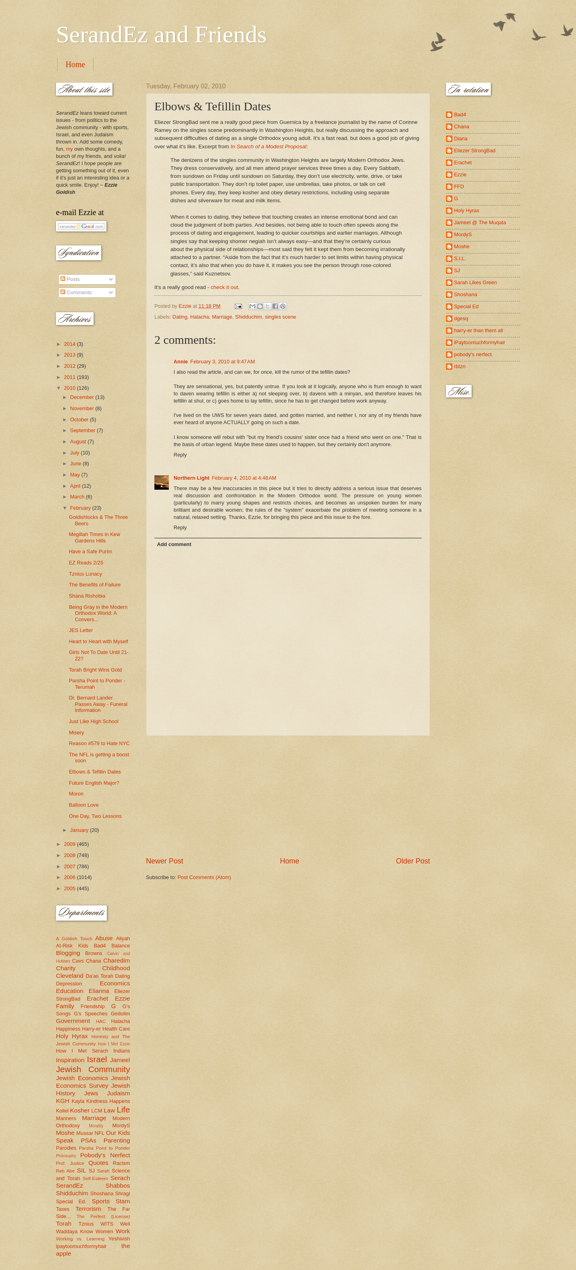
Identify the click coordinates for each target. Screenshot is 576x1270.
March (78, 497)
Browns (93, 953)
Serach (120, 1177)
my (69, 149)
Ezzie (122, 998)
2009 (70, 844)
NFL (99, 1133)
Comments (76, 292)
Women (104, 1231)
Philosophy (66, 1156)
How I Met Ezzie (114, 1044)
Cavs (78, 961)
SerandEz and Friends (161, 34)
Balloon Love (83, 805)
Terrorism (88, 1208)
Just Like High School (93, 721)
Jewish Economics (82, 1078)
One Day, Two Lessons (95, 816)
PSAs (88, 1140)
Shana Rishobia (87, 596)
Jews (91, 1093)
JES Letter (81, 630)
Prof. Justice (70, 1163)
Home (75, 64)
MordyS (121, 1125)
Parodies (66, 1148)
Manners (66, 1118)
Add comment (174, 544)
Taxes (63, 1209)
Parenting (117, 1140)
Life (123, 1109)
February (81, 508)
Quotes (98, 1162)
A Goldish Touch (74, 938)
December (82, 397)
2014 (70, 344)
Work (123, 1231)
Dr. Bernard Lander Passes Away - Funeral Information (98, 704)
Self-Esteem (95, 1178)
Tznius (86, 1224)
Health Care (116, 1029)
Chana (93, 961)
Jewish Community (93, 1069)
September (83, 430)
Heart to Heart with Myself (98, 641)
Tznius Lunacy (85, 574)
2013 (70, 355)
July (75, 453)
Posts (70, 279)
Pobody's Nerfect (105, 1155)
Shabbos (118, 1185)
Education (70, 990)
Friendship (93, 1006)
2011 (70, 377)
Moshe (65, 1132)
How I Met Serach (82, 1051)
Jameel (120, 1060)
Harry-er (91, 1029)
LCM (96, 1111)
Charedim (116, 960)
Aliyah (123, 938)
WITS (106, 1224)
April (76, 486)
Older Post (413, 861)
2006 (70, 877)
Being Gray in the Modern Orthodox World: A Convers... (98, 613)
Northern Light (191, 478)
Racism (121, 1163)
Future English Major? (94, 783)
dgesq (461, 318)
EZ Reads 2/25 (86, 563)
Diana (461, 139)
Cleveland (70, 975)
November (82, 408)
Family (65, 1006)
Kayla (78, 1101)
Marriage (222, 317)
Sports (101, 1201)
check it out (224, 287)
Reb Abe (65, 1170)
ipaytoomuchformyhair (81, 1246)
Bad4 (100, 946)
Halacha (199, 317)
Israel (97, 1059)
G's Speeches (91, 1014)
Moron (76, 794)
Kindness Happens (108, 1101)
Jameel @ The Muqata (480, 222)
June (76, 464)
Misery (76, 733)
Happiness (68, 1029)
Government (73, 1020)
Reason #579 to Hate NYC (99, 743)
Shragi (122, 1193)
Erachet (97, 998)
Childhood (116, 968)
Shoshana (102, 1193)
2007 (70, 866)
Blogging (68, 952)
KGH (62, 1100)
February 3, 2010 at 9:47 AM (222, 362)
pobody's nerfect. (473, 354)
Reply (180, 455)
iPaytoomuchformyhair (479, 342)
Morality (96, 1126)
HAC (101, 1021)
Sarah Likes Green (475, 282)
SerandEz (69, 1185)
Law (109, 1110)
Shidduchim (248, 317)
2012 (70, 366)
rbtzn (460, 366)
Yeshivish (119, 1239)
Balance (120, 946)
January (80, 830)
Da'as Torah (99, 976)
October (80, 420)
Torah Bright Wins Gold (95, 670)
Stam (123, 1201)
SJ (92, 1171)
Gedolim (120, 1014)
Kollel (62, 1111)
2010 (70, 388)
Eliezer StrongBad (475, 151)
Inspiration (70, 1060)
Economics (115, 983)
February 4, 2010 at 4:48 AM (244, 478)
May (75, 475)
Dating (179, 317)
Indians (121, 1051)
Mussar (84, 1133)
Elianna (98, 990)
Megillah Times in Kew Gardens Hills (94, 537)
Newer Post (164, 861)
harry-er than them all (478, 330)
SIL (81, 1170)
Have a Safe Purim (90, 551)
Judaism (118, 1093)
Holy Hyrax (72, 1036)
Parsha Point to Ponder (104, 1148)
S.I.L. (460, 258)
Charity (66, 968)
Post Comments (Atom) (204, 877)
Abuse (104, 938)
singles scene (280, 317)
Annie (181, 362)
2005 (70, 888)
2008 (70, 855)
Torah (64, 1223)
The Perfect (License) (103, 1216)
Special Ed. (71, 1201)
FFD (459, 186)
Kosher (80, 1110)
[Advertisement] (288, 796)
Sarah (103, 1170)
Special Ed (466, 306)
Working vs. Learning (80, 1238)
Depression (69, 984)
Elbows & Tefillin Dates (95, 772)
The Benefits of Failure (95, 585)
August (79, 442)
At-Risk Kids (72, 946)
